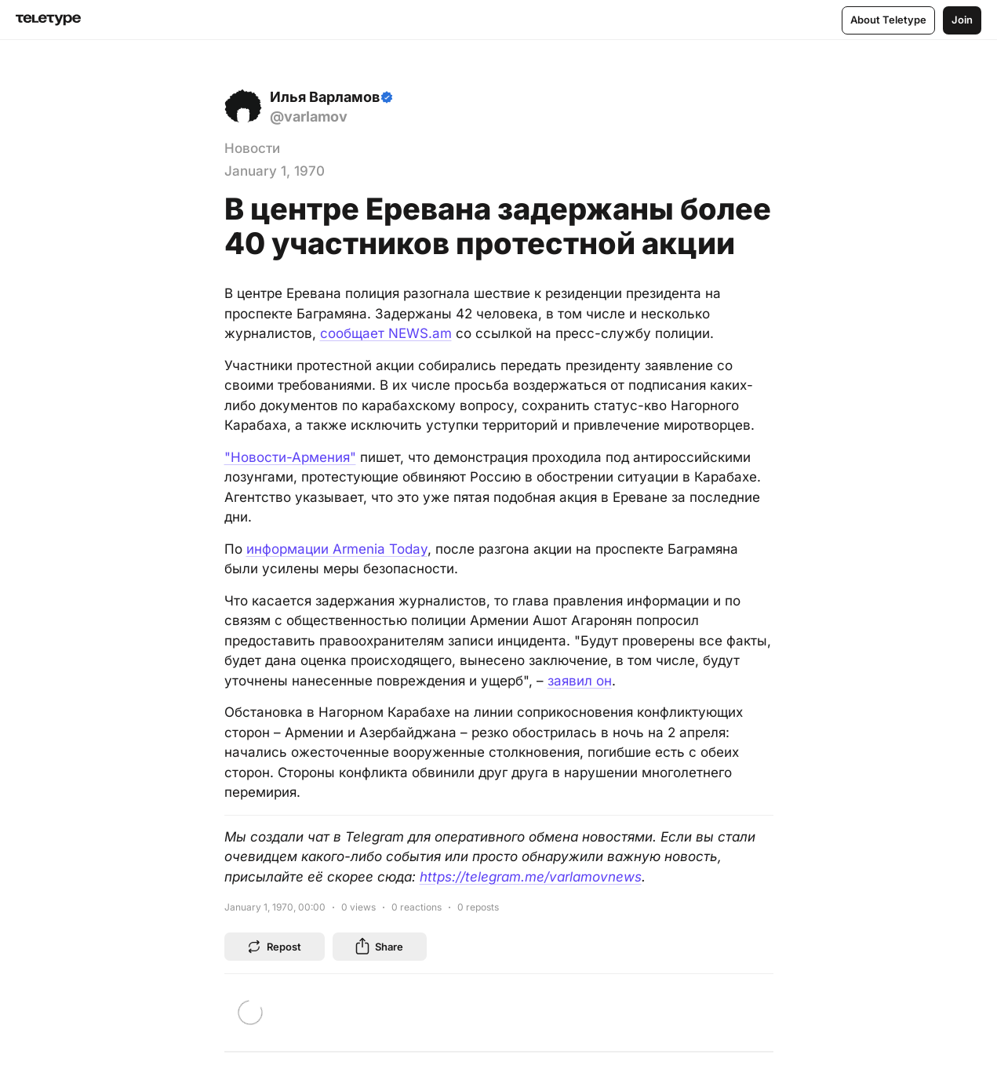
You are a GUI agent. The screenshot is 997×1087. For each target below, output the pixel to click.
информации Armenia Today (337, 549)
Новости (252, 148)
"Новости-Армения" (290, 457)
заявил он (580, 681)
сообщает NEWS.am (386, 333)
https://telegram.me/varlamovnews (531, 877)
